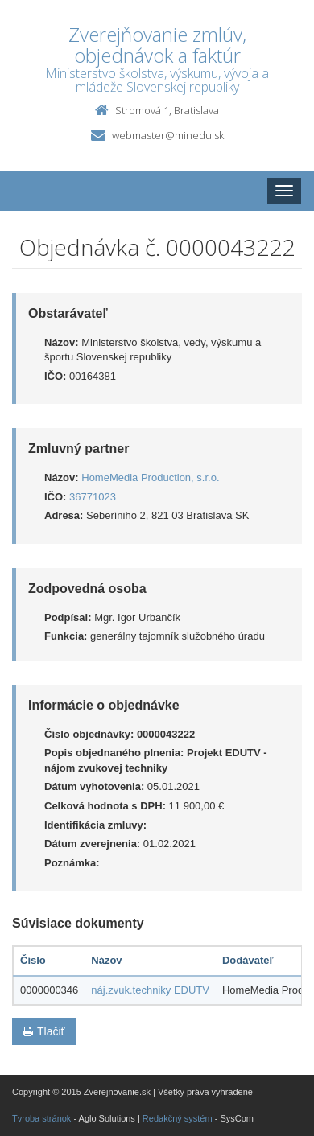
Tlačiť (44, 1031)
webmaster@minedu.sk (168, 135)
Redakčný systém (178, 1118)
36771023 (92, 497)
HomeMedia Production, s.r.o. (150, 477)
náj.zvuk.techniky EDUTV (150, 990)
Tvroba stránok (41, 1118)
